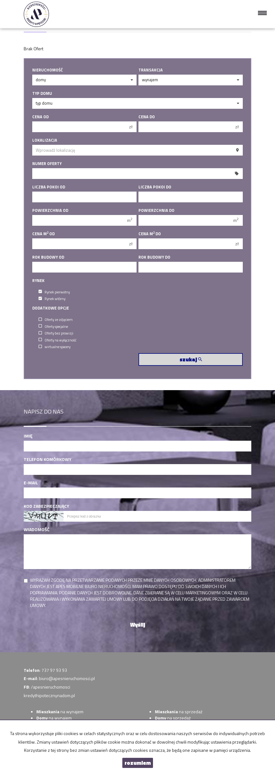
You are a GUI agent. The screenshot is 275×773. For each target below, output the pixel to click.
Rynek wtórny (52, 298)
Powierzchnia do (156, 210)
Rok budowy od (48, 257)
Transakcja (150, 70)
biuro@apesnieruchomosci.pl (67, 678)
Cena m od (43, 234)
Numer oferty (47, 164)
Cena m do (149, 234)
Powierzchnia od (50, 210)
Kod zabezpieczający (46, 506)
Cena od (40, 117)
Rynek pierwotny (54, 291)
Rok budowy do (154, 257)
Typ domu (42, 93)
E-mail (31, 483)
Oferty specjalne (53, 326)
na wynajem (59, 711)
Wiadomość (37, 529)
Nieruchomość (47, 70)
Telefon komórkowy (47, 459)
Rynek (38, 281)
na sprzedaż (178, 711)
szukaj (191, 359)
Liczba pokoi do (154, 187)
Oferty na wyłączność (57, 339)
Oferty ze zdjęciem (56, 319)
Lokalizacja (44, 140)
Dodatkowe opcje (50, 308)
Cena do (146, 117)
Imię (28, 436)
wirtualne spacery (54, 346)
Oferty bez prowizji (56, 333)
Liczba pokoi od (48, 187)
